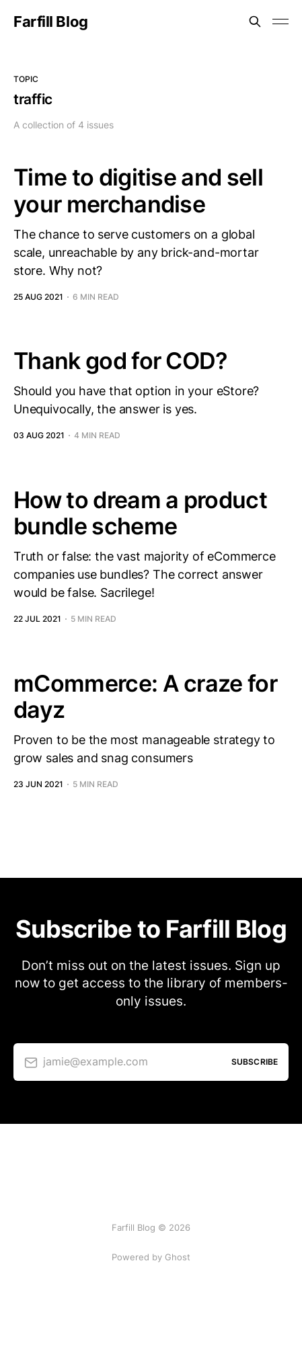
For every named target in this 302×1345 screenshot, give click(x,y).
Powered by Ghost (151, 1257)
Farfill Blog (50, 21)
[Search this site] (255, 21)
